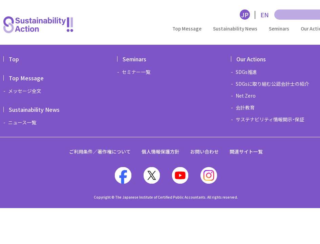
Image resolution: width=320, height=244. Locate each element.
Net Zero (246, 95)
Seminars (279, 28)
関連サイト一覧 (246, 151)
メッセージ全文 (24, 90)
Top (14, 59)
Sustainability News (235, 28)
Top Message (186, 28)
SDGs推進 (246, 71)
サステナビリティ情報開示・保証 (270, 119)
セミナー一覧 (136, 71)
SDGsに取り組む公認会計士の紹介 (272, 83)
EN (264, 14)
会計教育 (245, 107)
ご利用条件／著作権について (100, 151)
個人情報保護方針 (160, 151)
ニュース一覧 (22, 122)
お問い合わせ (204, 151)
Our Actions (251, 59)
